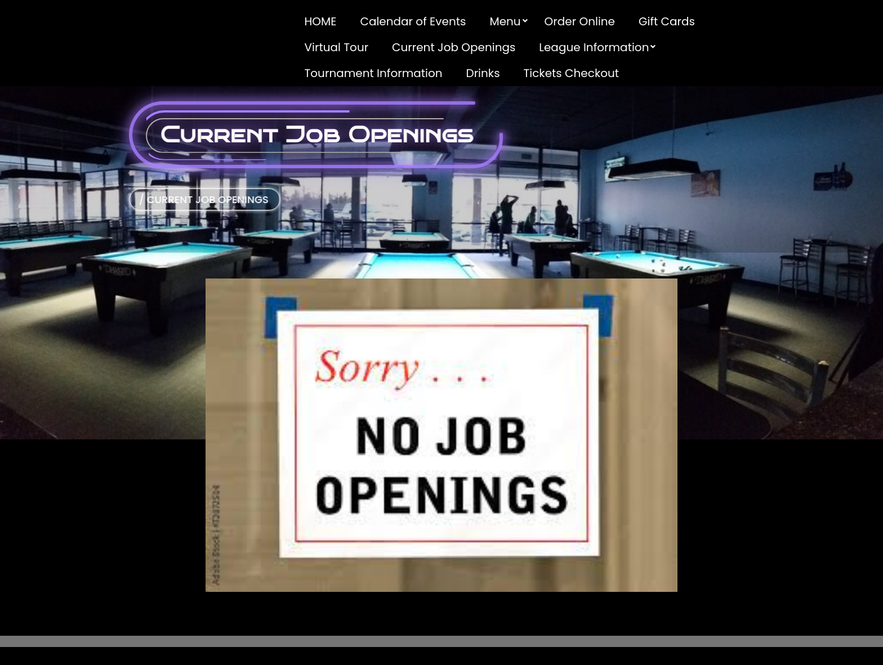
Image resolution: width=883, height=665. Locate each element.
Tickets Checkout (571, 73)
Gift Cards (667, 21)
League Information (594, 47)
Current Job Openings (453, 47)
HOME (321, 21)
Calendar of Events (413, 21)
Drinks (483, 73)
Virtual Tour (337, 47)
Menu (504, 21)
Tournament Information (374, 73)
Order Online (580, 21)
